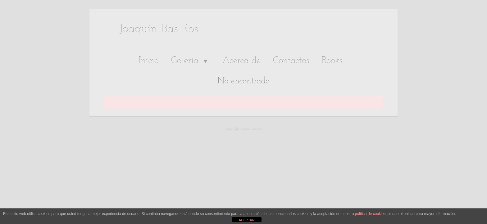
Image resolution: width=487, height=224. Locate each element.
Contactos (291, 61)
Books (331, 61)
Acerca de (241, 61)
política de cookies (370, 214)
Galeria (190, 61)
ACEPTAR (246, 220)
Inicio (149, 61)
